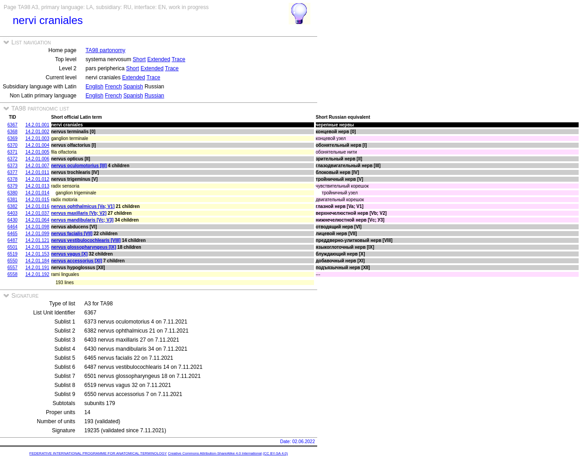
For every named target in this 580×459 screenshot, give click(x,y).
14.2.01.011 (37, 172)
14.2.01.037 (37, 213)
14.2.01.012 (37, 179)
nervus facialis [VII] (71, 233)
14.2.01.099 (37, 233)
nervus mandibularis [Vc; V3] (82, 219)
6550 (12, 260)
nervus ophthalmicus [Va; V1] (83, 206)
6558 (12, 274)
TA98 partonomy (106, 50)
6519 (12, 253)
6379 (12, 186)
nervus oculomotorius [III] (79, 165)
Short (139, 59)
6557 (12, 267)
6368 (12, 131)
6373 (12, 165)
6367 (12, 124)
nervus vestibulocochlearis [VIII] (86, 240)
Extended (158, 59)
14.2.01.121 (37, 240)
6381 (12, 199)
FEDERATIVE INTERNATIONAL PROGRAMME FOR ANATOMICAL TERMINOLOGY (98, 453)
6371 (12, 152)
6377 (12, 172)
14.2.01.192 (37, 274)
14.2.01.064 (37, 219)
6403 (12, 213)
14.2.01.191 (37, 267)
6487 (12, 240)
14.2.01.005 (37, 152)
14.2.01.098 (37, 226)
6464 (12, 226)
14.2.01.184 (37, 260)
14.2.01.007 (37, 165)
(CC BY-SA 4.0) (275, 453)
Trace (178, 59)
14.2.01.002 (37, 131)
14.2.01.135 (37, 247)
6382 (12, 206)
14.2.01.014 (37, 192)
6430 (12, 219)
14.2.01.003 (37, 138)
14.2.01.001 (37, 124)
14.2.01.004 (37, 145)
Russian (154, 95)
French (113, 86)
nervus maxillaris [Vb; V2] (78, 213)
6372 (12, 158)
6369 (12, 138)
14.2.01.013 (37, 186)
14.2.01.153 (37, 253)
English (94, 86)
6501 (12, 247)
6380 (12, 192)
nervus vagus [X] (69, 253)
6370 (12, 145)
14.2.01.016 (37, 206)
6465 (12, 233)
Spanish (133, 86)
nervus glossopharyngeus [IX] (83, 247)
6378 (12, 179)
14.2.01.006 (37, 158)
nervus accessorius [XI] (76, 260)
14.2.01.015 (37, 199)
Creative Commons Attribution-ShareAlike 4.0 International (214, 453)
